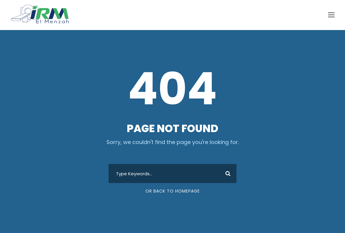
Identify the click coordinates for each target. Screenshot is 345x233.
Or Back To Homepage (172, 191)
